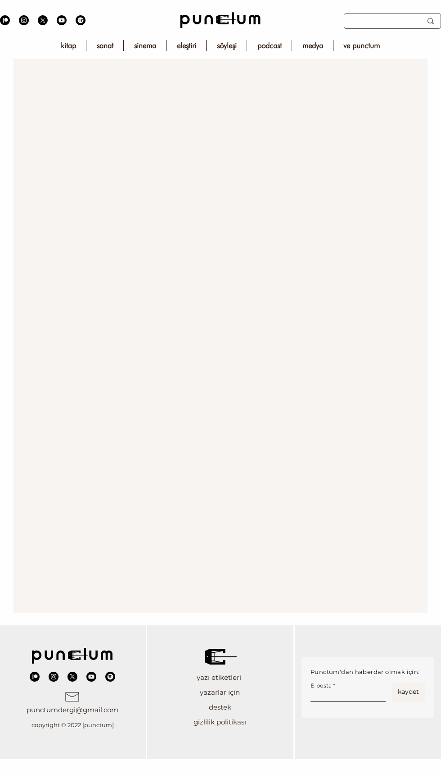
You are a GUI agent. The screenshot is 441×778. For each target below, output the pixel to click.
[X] (43, 20)
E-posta (321, 685)
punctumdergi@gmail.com (72, 710)
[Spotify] (81, 20)
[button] (220, 677)
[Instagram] (24, 20)
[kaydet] (408, 692)
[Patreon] (5, 20)
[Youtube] (62, 20)
